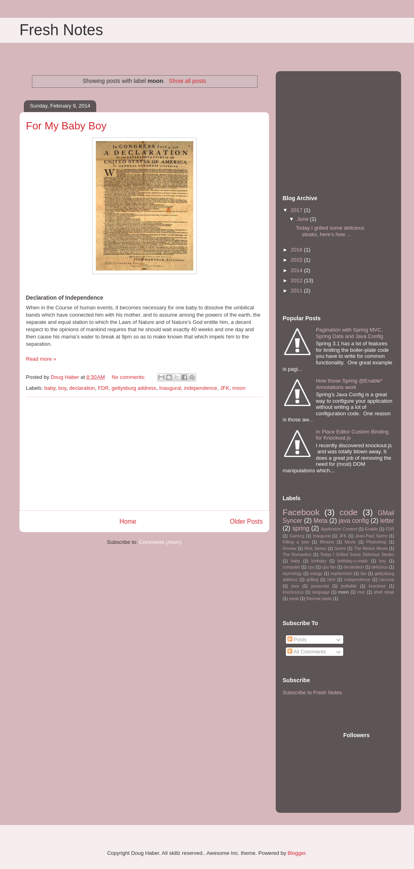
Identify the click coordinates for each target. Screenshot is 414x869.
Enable (371, 529)
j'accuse (386, 579)
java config (354, 520)
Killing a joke (296, 542)
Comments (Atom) (160, 542)
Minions (327, 542)
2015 (297, 260)
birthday (318, 561)
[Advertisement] (144, 453)
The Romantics (297, 554)
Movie (350, 542)
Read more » (41, 359)
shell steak (384, 592)
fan (363, 573)
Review (289, 548)
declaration (82, 388)
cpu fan (329, 567)
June (303, 219)
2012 (297, 280)
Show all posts (187, 81)
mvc (361, 592)
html (331, 579)
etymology (292, 573)
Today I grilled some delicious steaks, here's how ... (330, 231)
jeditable (349, 586)
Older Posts (246, 521)
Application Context (339, 529)
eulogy (316, 573)
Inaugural (170, 388)
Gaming (296, 536)
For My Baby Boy (66, 126)
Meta (320, 520)
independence (200, 388)
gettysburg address (134, 388)
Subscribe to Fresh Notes (312, 692)
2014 (297, 270)
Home (127, 521)
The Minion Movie (370, 548)
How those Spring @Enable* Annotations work (349, 384)
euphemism (342, 573)
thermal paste (319, 598)
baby (49, 388)
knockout (377, 586)
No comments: (129, 377)
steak (294, 598)
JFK (224, 388)
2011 (297, 291)
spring (300, 528)
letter (387, 520)
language (321, 592)
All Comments (306, 652)
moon (239, 388)
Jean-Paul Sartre (371, 536)
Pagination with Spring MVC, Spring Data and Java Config (349, 333)
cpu (311, 567)
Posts (297, 639)
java (295, 586)
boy (62, 388)
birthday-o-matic (353, 561)
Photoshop (376, 542)
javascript (320, 586)
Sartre (340, 548)
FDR (103, 388)
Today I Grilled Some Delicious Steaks (357, 554)
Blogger (296, 853)
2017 (297, 210)
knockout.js (293, 592)
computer (291, 567)
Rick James (315, 548)
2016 (297, 250)
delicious (380, 567)
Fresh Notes (61, 29)
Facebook (301, 512)
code (349, 512)
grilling (312, 579)
